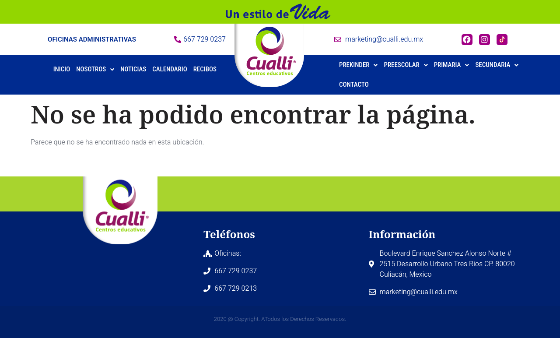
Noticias (133, 69)
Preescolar (405, 65)
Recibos (205, 69)
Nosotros (95, 69)
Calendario (169, 69)
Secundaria (496, 65)
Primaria (451, 65)
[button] (95, 69)
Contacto (354, 84)
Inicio (61, 69)
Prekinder (358, 65)
